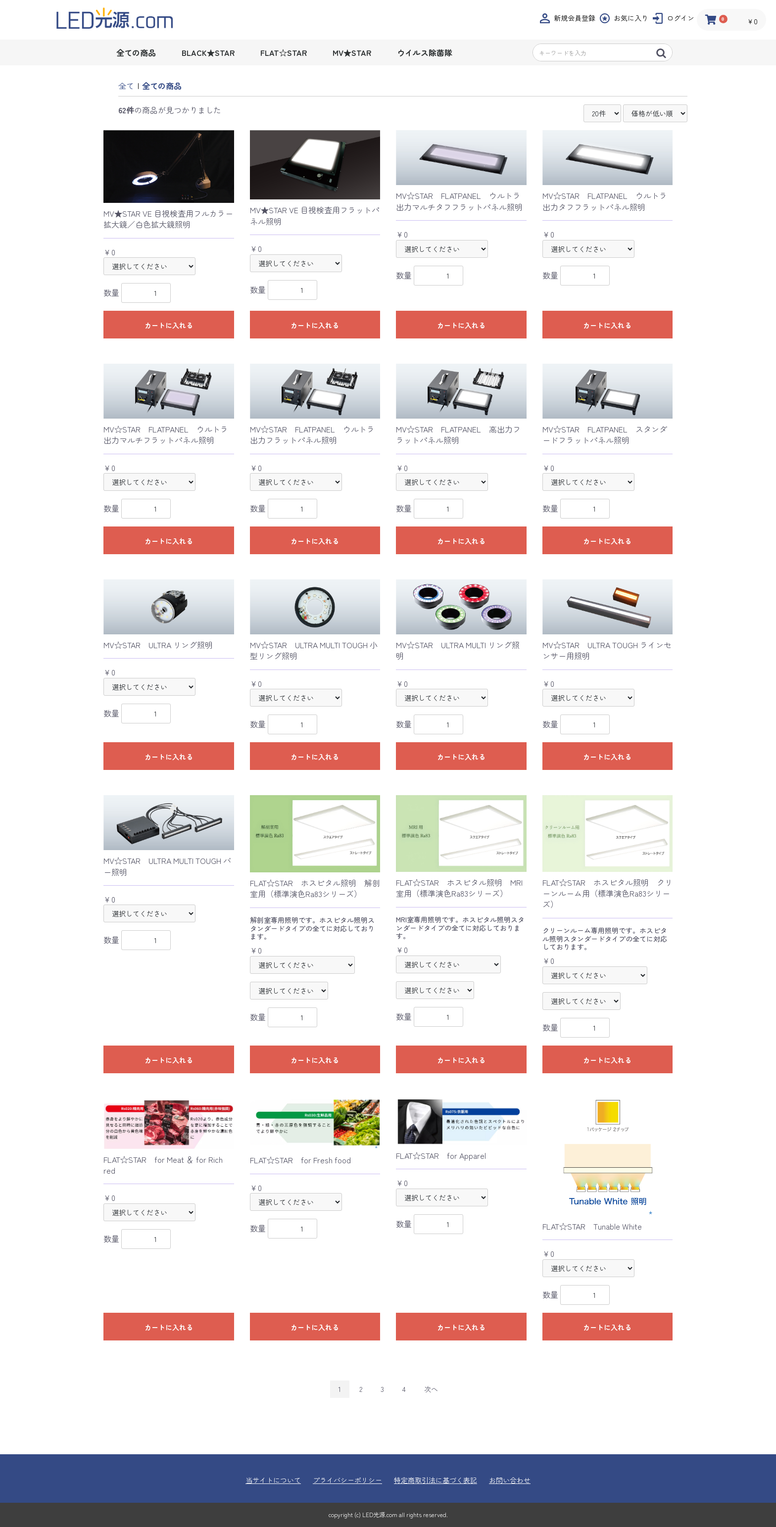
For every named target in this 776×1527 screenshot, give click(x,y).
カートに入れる (169, 325)
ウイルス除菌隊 (424, 52)
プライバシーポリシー (347, 1480)
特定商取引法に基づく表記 (435, 1480)
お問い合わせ (510, 1480)
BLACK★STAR (208, 52)
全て (126, 86)
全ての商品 (136, 52)
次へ (431, 1389)
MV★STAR (352, 52)
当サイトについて (273, 1480)
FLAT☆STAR (283, 52)
